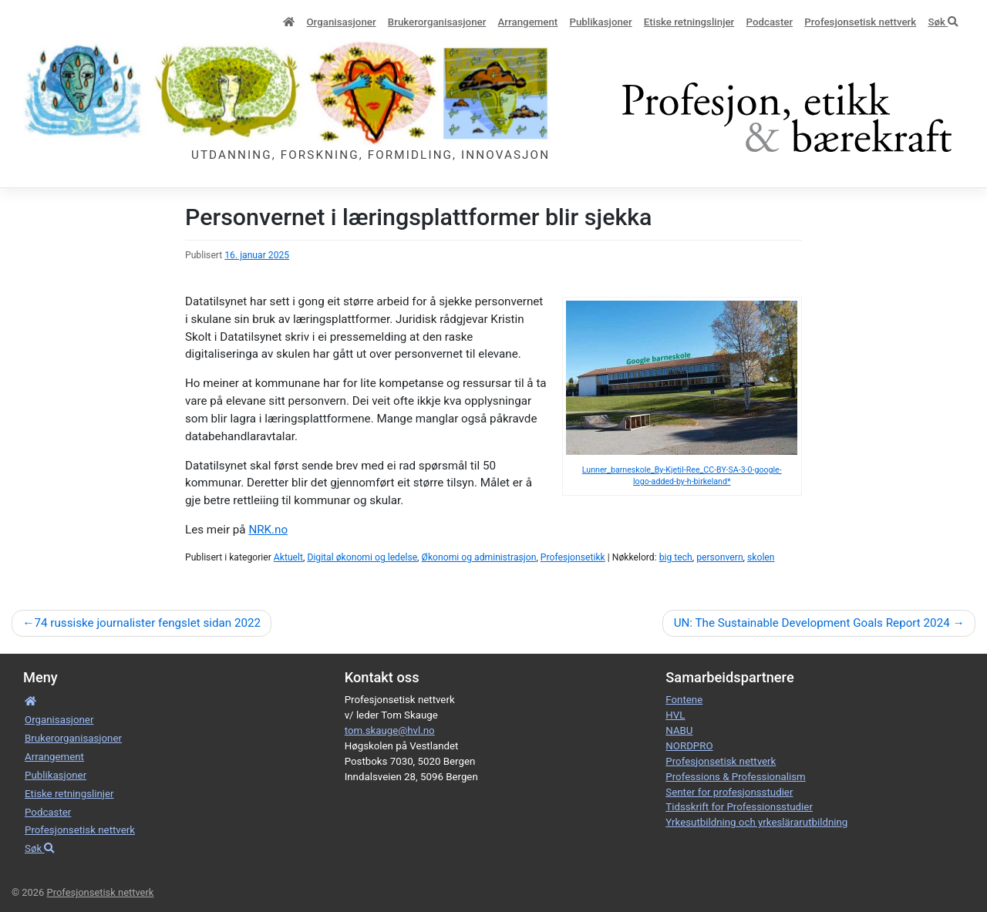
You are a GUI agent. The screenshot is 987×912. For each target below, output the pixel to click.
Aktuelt (288, 557)
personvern (719, 557)
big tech (675, 557)
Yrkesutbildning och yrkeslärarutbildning (756, 822)
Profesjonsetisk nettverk (860, 22)
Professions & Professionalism (735, 776)
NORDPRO (688, 746)
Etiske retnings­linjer (689, 22)
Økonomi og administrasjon (479, 557)
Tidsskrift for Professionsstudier (739, 807)
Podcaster (769, 22)
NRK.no (268, 530)
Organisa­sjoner (341, 22)
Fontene (683, 699)
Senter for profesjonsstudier (729, 792)
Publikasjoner (600, 22)
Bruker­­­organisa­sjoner (437, 22)
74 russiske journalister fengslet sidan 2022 (147, 623)
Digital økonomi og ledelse (362, 557)
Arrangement (528, 22)
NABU (678, 730)
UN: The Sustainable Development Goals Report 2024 (812, 623)
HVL (675, 715)
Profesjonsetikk (573, 557)
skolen (760, 557)
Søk (943, 22)
